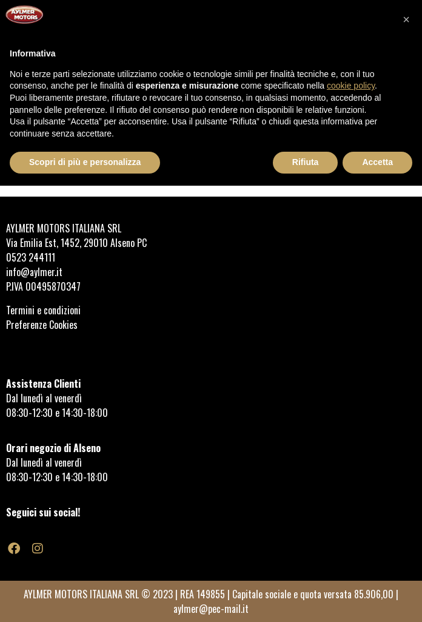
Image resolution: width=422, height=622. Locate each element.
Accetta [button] (377, 162)
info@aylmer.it (34, 272)
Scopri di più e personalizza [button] (85, 162)
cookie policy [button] (351, 85)
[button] (406, 19)
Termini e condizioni (44, 310)
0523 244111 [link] (30, 257)
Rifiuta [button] (305, 162)
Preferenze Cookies (42, 324)
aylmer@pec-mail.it (211, 608)
